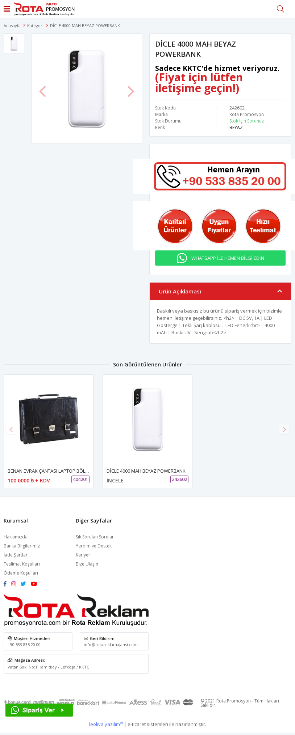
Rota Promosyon (246, 114)
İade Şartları (16, 555)
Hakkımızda (16, 537)
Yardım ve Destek (94, 546)
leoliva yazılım (106, 724)
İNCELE (115, 480)
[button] (284, 429)
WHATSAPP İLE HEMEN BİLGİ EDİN (227, 258)
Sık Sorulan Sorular (95, 537)
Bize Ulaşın (87, 564)
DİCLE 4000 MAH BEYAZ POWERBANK (146, 471)
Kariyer (83, 555)
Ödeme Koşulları (21, 573)
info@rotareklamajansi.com (111, 644)
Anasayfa (12, 25)
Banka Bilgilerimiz (22, 546)
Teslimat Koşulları (22, 564)
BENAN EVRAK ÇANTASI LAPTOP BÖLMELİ (51, 471)
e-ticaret (137, 724)
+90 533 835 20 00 (24, 644)
